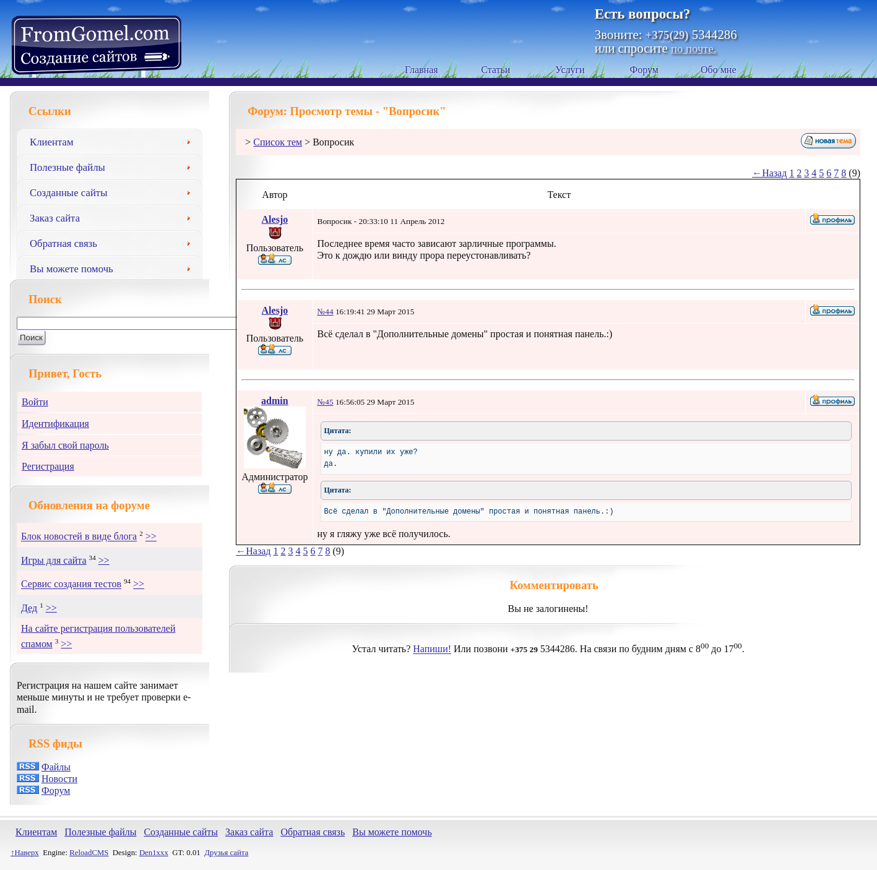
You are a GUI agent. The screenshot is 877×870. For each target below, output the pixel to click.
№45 (326, 402)
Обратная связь (114, 242)
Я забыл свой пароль (65, 445)
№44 (326, 311)
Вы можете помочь (114, 267)
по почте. (693, 48)
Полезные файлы (114, 165)
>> (151, 537)
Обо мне (718, 69)
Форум (644, 69)
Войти (35, 402)
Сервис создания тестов (71, 584)
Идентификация (55, 423)
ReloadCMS (88, 852)
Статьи (495, 69)
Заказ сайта (114, 216)
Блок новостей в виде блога (79, 537)
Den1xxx (153, 852)
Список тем (277, 142)
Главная (421, 69)
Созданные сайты (114, 191)
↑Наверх (25, 852)
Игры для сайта (54, 560)
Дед (29, 608)
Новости (59, 778)
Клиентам (114, 140)
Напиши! (432, 649)
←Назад (769, 173)
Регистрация (48, 466)
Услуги (570, 69)
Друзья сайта (226, 852)
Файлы (56, 767)
